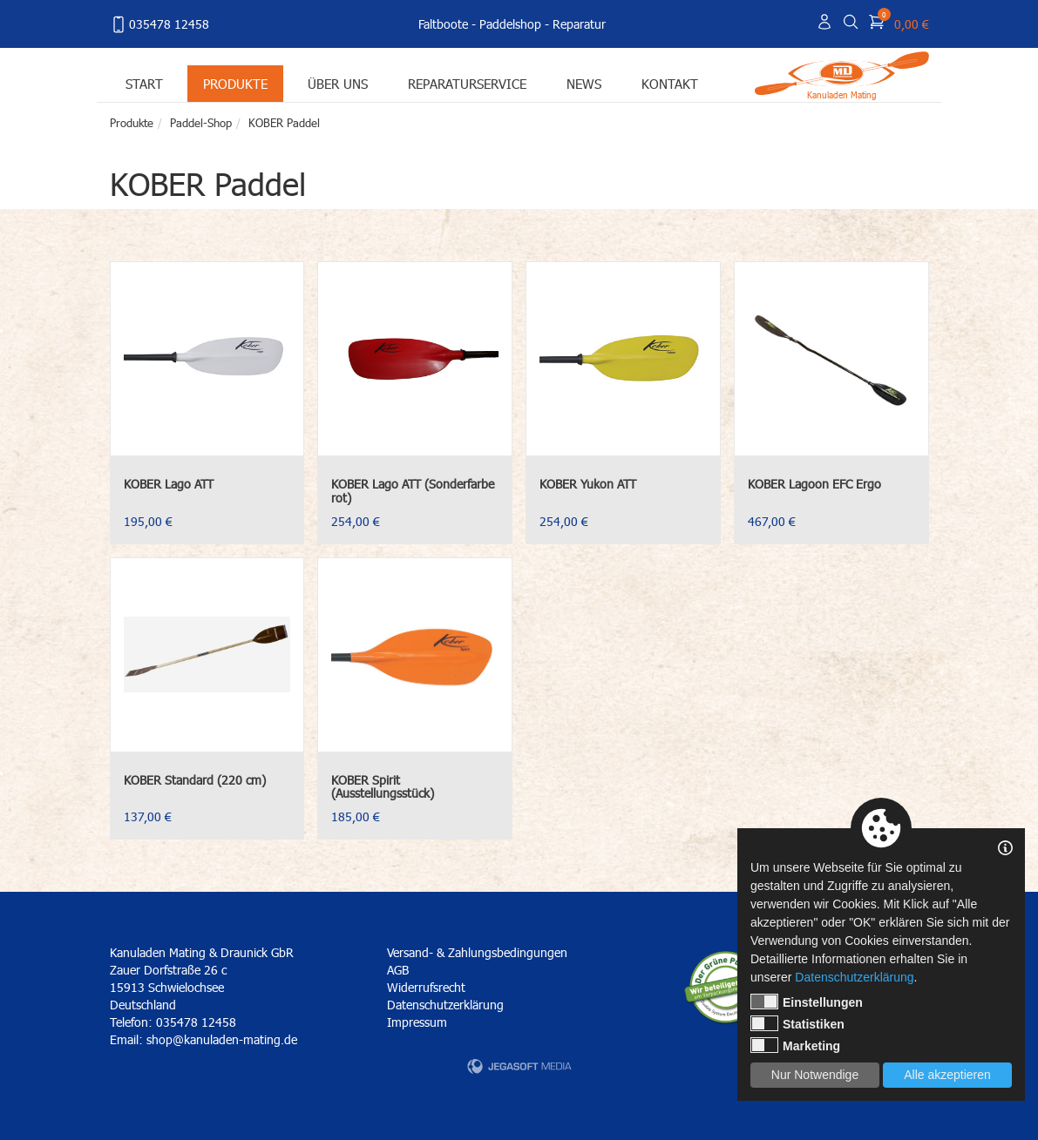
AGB (398, 969)
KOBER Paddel (284, 123)
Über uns (338, 83)
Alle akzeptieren (947, 1075)
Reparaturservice (467, 83)
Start (144, 83)
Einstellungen (806, 1001)
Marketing (795, 1045)
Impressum (417, 1022)
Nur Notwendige (814, 1075)
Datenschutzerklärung (445, 1004)
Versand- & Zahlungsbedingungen (477, 952)
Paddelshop (510, 24)
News (583, 83)
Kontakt (669, 83)
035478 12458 (159, 24)
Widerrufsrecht (426, 987)
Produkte (235, 83)
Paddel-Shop (201, 123)
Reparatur (579, 24)
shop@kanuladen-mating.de (221, 1039)
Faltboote (443, 24)
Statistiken (797, 1023)
